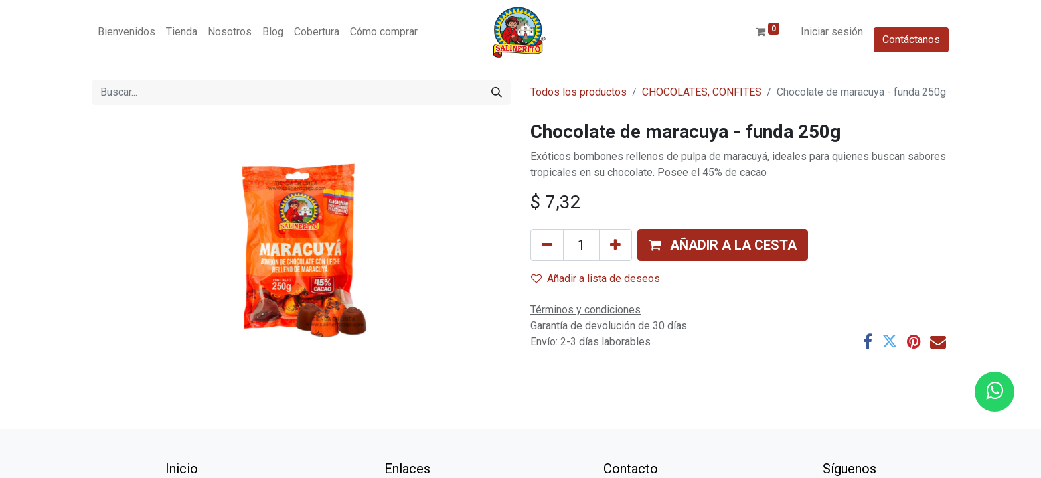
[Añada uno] (615, 245)
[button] (722, 245)
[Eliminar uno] (547, 245)
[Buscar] (497, 92)
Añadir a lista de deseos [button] (595, 278)
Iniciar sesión (832, 31)
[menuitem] (126, 32)
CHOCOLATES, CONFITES (701, 92)
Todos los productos (578, 92)
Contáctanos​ (911, 39)
